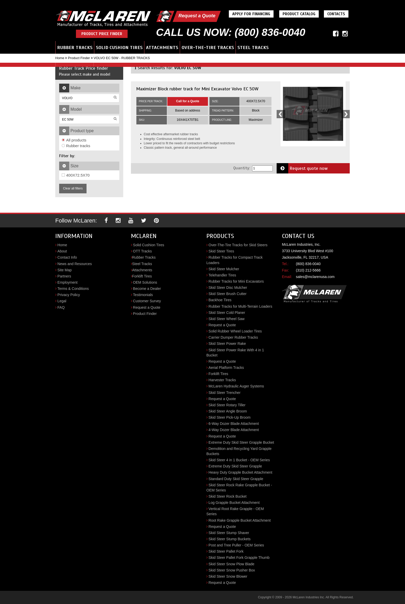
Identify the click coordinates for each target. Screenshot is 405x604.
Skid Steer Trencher (224, 393)
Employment (67, 282)
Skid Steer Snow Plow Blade (231, 564)
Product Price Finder (101, 33)
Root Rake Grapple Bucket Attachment (239, 520)
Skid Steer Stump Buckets (229, 539)
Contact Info (67, 257)
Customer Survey (147, 301)
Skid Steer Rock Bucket (227, 496)
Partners (64, 276)
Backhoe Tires (219, 300)
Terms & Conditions (73, 289)
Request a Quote (196, 15)
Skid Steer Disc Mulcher (227, 287)
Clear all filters (73, 188)
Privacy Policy (68, 295)
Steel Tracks (253, 47)
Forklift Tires (142, 276)
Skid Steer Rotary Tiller (226, 405)
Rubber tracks (76, 146)
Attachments (162, 47)
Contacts (336, 14)
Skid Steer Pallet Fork (225, 551)
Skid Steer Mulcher (223, 269)
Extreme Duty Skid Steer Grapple (235, 466)
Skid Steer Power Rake (227, 343)
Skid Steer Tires (221, 251)
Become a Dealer (147, 289)
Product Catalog (299, 14)
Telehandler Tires (222, 275)
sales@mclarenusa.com (315, 277)
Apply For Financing (251, 14)
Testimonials (143, 295)
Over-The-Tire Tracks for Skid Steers (237, 245)
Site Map (64, 270)
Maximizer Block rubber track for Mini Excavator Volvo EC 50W (197, 89)
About (62, 251)
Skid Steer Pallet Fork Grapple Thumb (238, 557)
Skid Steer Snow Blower (227, 576)
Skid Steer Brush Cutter (227, 294)
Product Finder (79, 58)
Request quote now (302, 168)
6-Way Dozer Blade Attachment (233, 424)
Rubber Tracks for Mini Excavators (236, 281)
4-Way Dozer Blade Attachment (233, 430)
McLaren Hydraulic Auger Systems (236, 386)
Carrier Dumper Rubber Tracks (233, 337)
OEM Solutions (145, 282)
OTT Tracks (142, 251)
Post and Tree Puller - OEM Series (236, 545)
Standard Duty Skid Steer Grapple (235, 479)
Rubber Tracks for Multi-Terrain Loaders (240, 306)
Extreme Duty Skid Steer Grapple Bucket (241, 442)
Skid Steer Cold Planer (226, 313)
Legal (61, 301)
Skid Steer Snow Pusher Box (231, 570)
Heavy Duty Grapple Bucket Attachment (240, 472)
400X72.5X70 (76, 175)
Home (59, 58)
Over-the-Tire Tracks (208, 47)
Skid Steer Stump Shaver (228, 533)
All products (74, 140)
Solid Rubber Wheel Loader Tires (235, 331)
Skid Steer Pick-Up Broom (229, 417)
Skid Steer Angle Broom (227, 411)
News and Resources (74, 264)
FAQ (61, 307)
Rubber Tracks (74, 47)
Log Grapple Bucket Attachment (234, 502)
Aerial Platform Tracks (226, 367)
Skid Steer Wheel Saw (226, 319)
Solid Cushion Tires (119, 47)
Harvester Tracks (222, 380)
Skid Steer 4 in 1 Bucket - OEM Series (239, 460)
